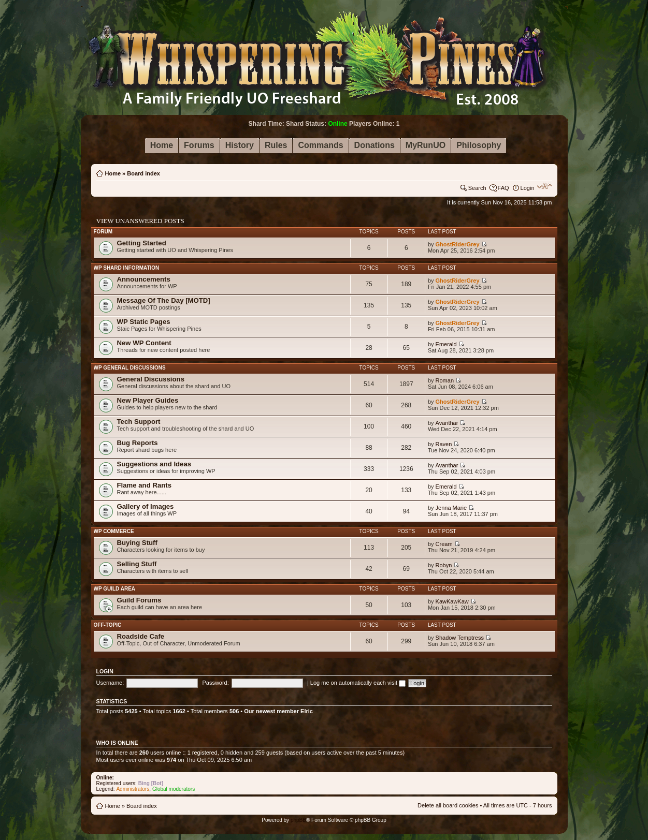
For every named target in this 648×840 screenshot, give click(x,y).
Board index (143, 173)
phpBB (298, 820)
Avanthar (447, 423)
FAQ (503, 188)
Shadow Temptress (460, 638)
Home (113, 173)
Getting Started (141, 243)
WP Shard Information (127, 268)
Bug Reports (137, 443)
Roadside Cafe (141, 636)
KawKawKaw (452, 601)
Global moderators (173, 789)
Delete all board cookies (447, 805)
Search (477, 188)
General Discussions (150, 379)
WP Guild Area (115, 589)
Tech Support (139, 421)
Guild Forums (139, 600)
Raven (444, 444)
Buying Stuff (137, 543)
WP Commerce (114, 531)
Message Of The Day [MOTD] (163, 300)
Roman (445, 380)
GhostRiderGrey (458, 244)
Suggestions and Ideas (154, 464)
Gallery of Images (145, 506)
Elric (306, 711)
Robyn (444, 565)
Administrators (132, 789)
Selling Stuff (137, 564)
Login (528, 188)
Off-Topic (108, 625)
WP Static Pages (143, 322)
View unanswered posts (140, 221)
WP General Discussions (130, 368)
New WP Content (144, 343)
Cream (444, 544)
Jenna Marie (451, 508)
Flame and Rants (144, 485)
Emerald (446, 344)
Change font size (544, 185)
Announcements (143, 279)
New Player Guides (148, 400)
